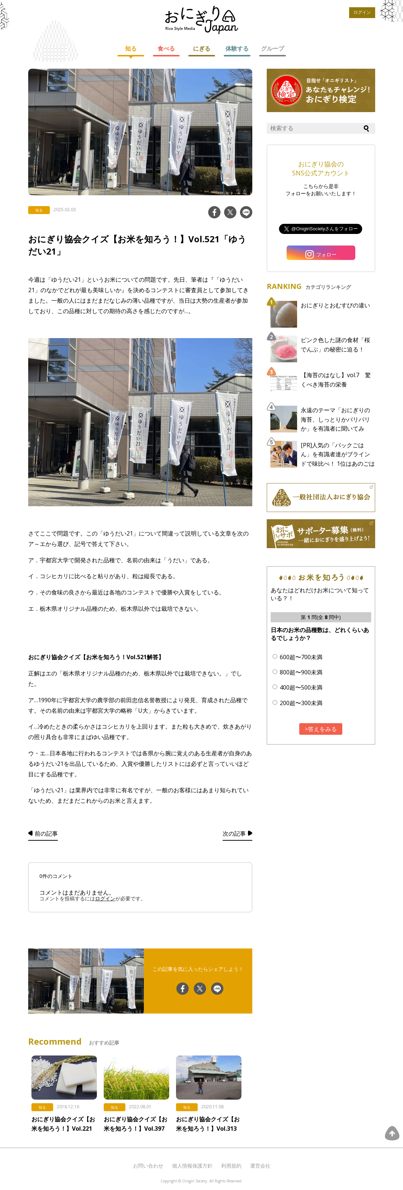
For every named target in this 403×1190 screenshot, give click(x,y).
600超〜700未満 (301, 657)
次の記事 (234, 833)
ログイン (362, 12)
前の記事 (46, 833)
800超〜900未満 (301, 672)
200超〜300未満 (301, 703)
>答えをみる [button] (321, 729)
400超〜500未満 (301, 687)
